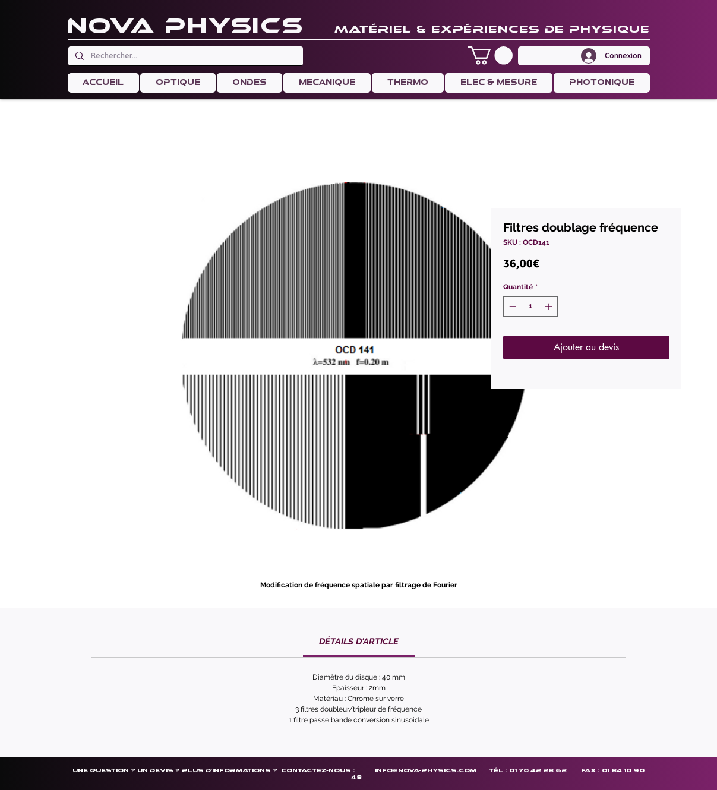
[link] (359, 641)
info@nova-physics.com (425, 770)
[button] (490, 55)
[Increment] (549, 306)
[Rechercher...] (184, 55)
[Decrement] (511, 306)
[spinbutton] (530, 306)
